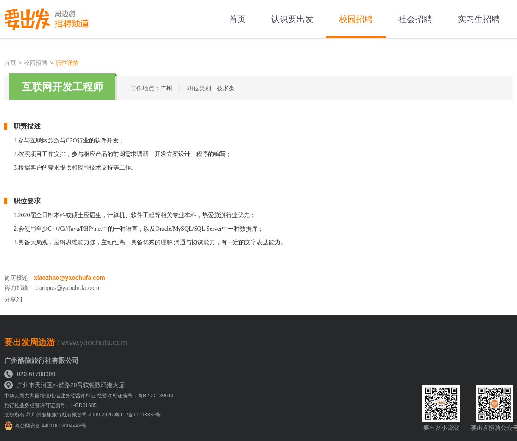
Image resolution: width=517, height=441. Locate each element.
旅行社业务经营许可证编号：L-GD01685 (50, 405)
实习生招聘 (479, 19)
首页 (237, 19)
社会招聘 (415, 19)
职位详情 (67, 62)
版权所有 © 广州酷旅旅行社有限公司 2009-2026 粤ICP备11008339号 (82, 415)
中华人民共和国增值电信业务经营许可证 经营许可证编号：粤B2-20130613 (88, 396)
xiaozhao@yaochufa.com (69, 277)
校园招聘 (356, 19)
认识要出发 (292, 19)
